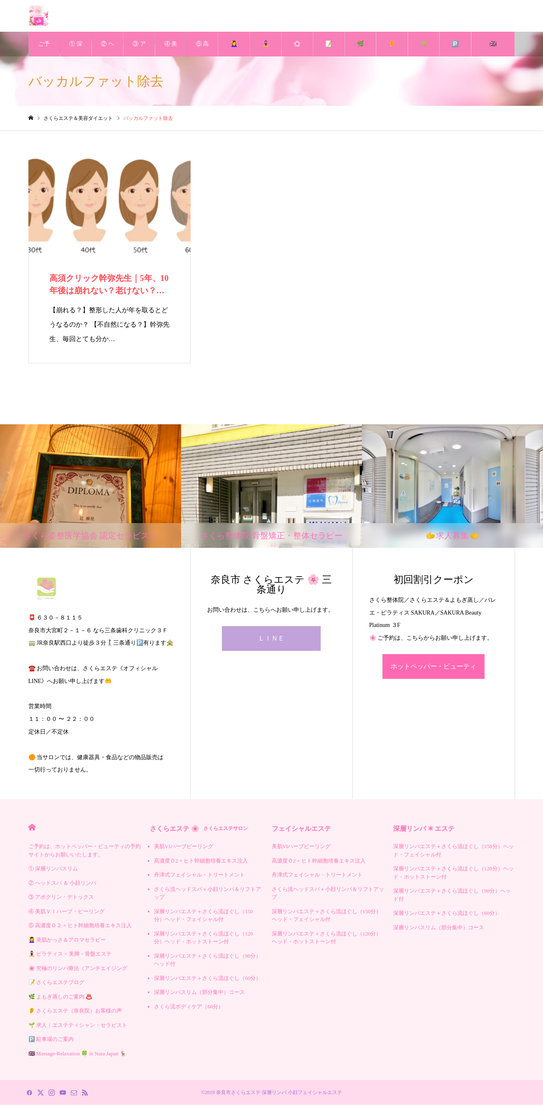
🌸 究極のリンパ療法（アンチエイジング (297, 50)
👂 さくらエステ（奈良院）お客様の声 (392, 50)
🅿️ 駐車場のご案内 (455, 50)
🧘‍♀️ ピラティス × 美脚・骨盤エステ (265, 50)
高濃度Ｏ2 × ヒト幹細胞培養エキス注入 (201, 862)
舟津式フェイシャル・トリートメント (199, 876)
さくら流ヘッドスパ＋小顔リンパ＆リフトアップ (207, 894)
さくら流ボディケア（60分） (189, 1008)
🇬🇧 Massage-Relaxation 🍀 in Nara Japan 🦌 (493, 50)
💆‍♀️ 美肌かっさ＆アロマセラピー (234, 50)
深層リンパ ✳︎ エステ (423, 829)
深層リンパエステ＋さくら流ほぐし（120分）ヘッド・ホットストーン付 (203, 939)
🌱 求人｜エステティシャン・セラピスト (423, 50)
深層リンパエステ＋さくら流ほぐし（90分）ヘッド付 (207, 961)
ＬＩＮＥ (271, 639)
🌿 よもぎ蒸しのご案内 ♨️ (360, 50)
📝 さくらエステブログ (329, 50)
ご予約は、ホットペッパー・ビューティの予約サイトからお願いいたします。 (44, 50)
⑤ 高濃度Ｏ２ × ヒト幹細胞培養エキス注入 (202, 50)
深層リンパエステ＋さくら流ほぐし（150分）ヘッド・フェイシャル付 (203, 917)
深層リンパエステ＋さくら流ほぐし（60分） (207, 979)
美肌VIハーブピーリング (183, 847)
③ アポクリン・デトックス (139, 50)
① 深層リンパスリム (75, 50)
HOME (31, 828)
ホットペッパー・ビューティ (433, 667)
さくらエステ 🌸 (199, 829)
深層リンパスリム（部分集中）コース (199, 993)
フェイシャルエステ (301, 829)
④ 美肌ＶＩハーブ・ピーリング (170, 50)
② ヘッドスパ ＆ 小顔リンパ (107, 50)
